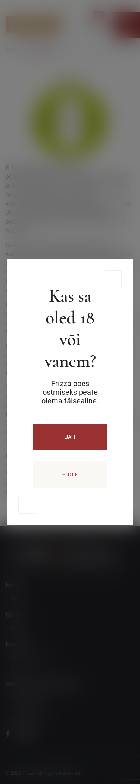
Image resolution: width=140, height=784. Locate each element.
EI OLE (70, 474)
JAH (70, 437)
